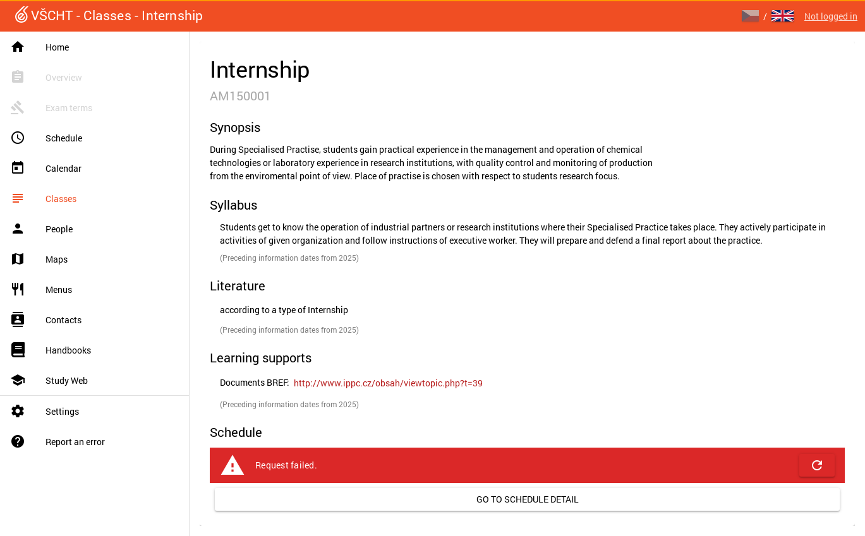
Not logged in (830, 16)
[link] (388, 383)
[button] (817, 465)
